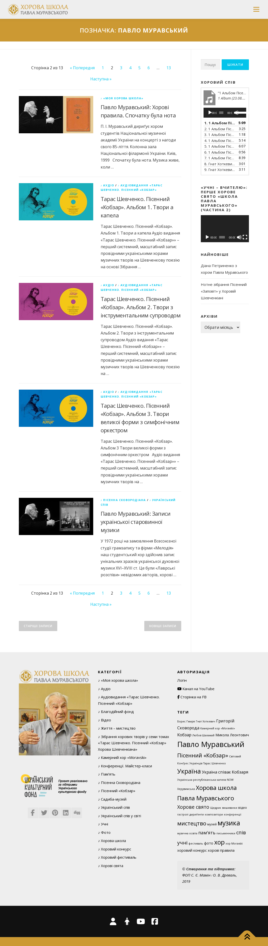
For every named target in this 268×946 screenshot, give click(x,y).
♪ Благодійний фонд (116, 711)
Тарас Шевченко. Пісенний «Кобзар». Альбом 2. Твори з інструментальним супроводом (141, 307)
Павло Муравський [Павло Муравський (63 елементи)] (210, 744)
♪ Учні (103, 823)
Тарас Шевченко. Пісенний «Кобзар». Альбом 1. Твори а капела (137, 207)
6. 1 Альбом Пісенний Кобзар (220, 152)
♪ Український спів (114, 807)
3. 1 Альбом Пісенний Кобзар (220, 134)
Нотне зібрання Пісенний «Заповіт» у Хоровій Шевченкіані (224, 291)
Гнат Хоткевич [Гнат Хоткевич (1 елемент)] (205, 721)
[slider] (221, 112)
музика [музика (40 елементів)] (229, 822)
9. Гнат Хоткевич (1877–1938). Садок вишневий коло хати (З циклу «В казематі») (220, 169)
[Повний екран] (244, 237)
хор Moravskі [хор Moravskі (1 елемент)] (234, 843)
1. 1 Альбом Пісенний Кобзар (220, 122)
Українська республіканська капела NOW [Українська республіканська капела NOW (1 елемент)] (205, 779)
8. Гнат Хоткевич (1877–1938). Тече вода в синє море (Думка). (220, 163)
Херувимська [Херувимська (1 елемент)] (186, 789)
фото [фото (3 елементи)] (208, 843)
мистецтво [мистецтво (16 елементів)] (191, 823)
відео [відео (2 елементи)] (242, 807)
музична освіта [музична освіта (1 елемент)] (187, 833)
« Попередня (82, 67)
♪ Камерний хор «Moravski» (122, 757)
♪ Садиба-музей (112, 799)
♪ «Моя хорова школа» (122, 98)
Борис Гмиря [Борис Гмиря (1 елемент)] (186, 721)
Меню (256, 9)
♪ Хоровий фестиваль (117, 857)
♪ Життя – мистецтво (117, 728)
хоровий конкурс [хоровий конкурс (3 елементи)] (192, 850)
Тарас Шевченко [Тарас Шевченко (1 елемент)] (214, 763)
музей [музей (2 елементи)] (212, 824)
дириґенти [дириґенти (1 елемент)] (196, 814)
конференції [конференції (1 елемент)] (232, 814)
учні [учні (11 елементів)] (182, 842)
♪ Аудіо (107, 185)
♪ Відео (104, 719)
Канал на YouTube (195, 688)
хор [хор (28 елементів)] (219, 842)
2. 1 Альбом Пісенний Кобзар (220, 128)
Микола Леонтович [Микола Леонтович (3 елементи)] (232, 735)
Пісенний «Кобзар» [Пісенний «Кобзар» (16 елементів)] (202, 755)
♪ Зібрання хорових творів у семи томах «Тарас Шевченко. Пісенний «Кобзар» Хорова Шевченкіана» (133, 743)
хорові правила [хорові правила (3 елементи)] (221, 850)
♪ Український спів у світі (119, 815)
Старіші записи (38, 626)
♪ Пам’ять (106, 774)
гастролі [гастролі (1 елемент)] (182, 814)
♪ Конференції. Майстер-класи (125, 765)
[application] (225, 113)
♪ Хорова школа (112, 840)
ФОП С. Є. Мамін (196, 875)
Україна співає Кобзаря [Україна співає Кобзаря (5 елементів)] (225, 772)
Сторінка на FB (192, 696)
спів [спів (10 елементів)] (241, 832)
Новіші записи (162, 626)
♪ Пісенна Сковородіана (123, 500)
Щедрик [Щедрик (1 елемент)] (215, 808)
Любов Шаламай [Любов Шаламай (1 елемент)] (203, 735)
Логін (182, 680)
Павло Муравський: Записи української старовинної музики (136, 522)
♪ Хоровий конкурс (114, 848)
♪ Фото (104, 832)
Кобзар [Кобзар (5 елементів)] (184, 735)
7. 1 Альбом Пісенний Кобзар (220, 157)
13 (168, 67)
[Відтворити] (210, 112)
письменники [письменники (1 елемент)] (225, 833)
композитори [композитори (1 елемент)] (214, 814)
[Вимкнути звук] (239, 237)
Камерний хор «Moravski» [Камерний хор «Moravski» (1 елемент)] (217, 728)
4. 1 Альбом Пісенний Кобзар (220, 140)
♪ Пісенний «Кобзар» (116, 790)
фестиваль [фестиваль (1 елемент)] (195, 843)
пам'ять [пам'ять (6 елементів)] (206, 833)
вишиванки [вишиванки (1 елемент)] (229, 808)
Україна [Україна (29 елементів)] (189, 771)
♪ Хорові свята (110, 865)
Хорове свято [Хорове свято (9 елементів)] (193, 807)
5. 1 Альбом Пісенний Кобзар (220, 146)
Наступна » (101, 79)
